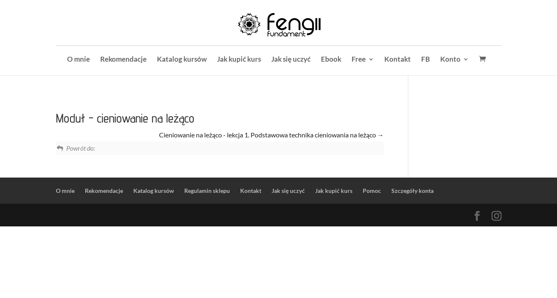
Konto (450, 59)
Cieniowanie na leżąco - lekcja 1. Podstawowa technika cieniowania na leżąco (271, 135)
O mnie (78, 59)
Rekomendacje (123, 59)
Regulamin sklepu (207, 190)
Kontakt (397, 59)
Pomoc (372, 190)
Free (359, 59)
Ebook (331, 59)
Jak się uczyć (291, 59)
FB (425, 59)
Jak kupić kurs (239, 59)
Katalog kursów (182, 59)
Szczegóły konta (412, 190)
